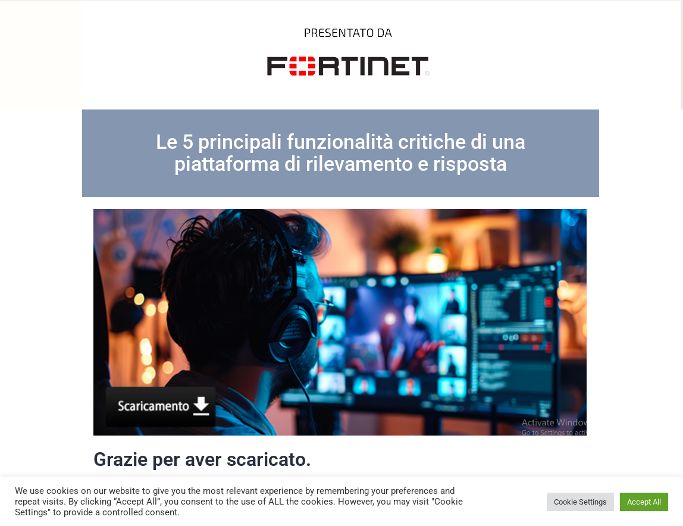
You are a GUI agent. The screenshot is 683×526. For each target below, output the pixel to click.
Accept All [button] (644, 501)
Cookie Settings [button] (580, 501)
